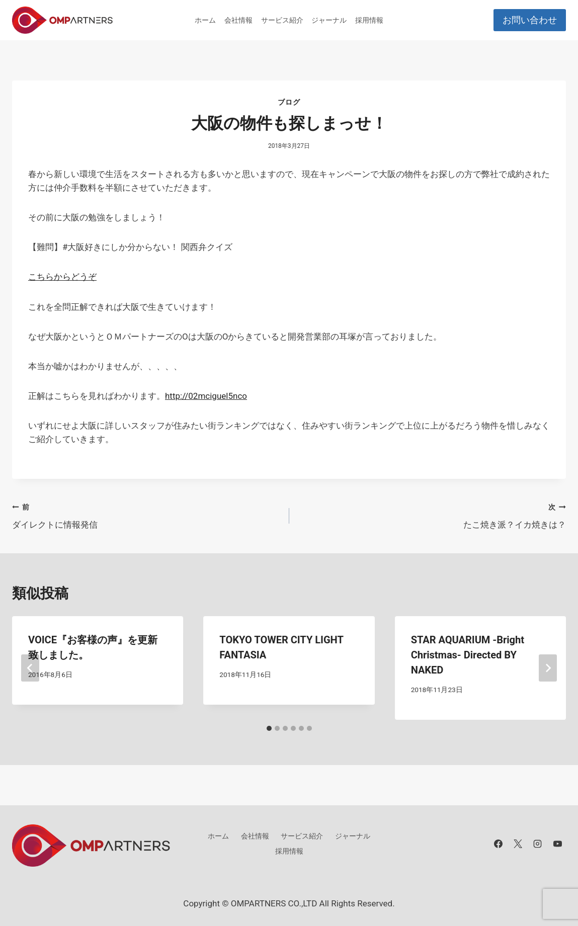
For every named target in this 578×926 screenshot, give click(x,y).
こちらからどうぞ (62, 277)
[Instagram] (537, 843)
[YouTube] (557, 843)
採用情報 (369, 20)
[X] (518, 843)
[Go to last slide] (30, 668)
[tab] (269, 728)
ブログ (289, 102)
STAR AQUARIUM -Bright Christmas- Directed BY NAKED (467, 655)
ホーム (205, 20)
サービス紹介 (282, 20)
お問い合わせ (530, 20)
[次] (548, 668)
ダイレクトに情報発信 (146, 515)
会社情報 (238, 20)
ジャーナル (329, 20)
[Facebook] (498, 843)
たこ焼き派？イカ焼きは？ (432, 515)
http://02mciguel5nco (206, 396)
